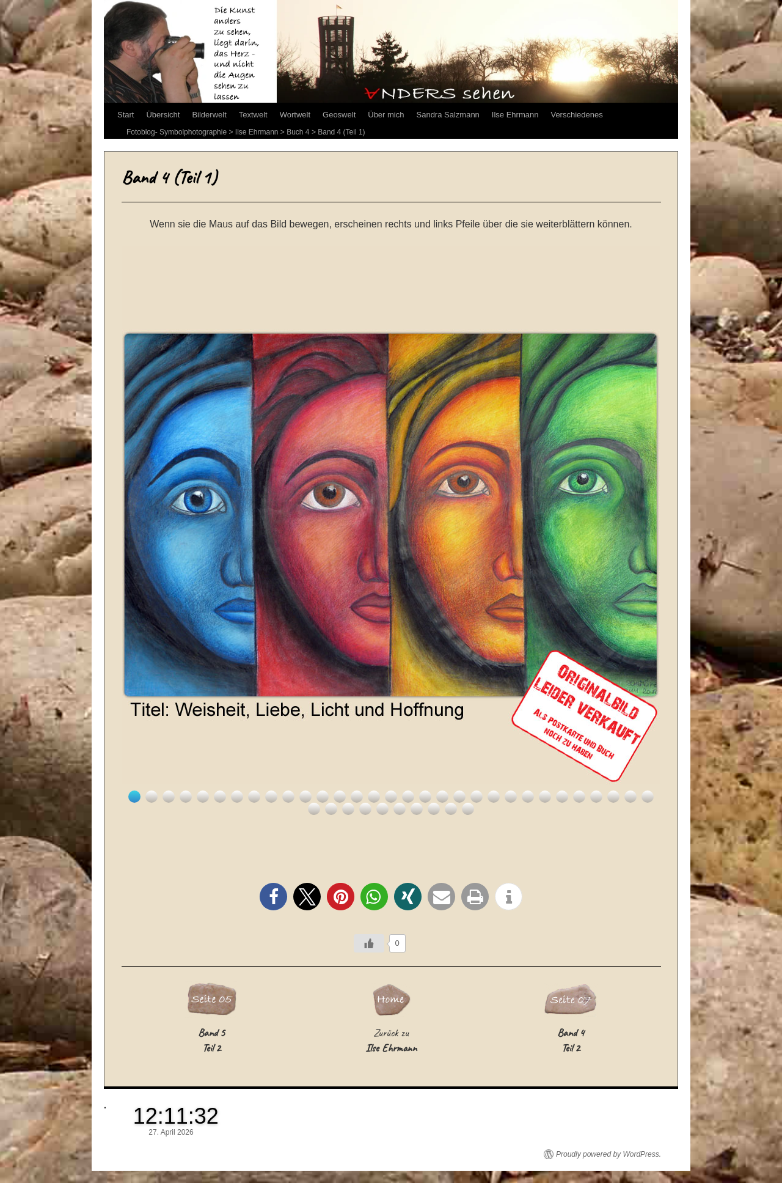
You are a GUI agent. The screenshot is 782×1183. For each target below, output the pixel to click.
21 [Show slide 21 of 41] (476, 797)
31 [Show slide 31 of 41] (647, 797)
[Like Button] (369, 943)
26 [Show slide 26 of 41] (562, 797)
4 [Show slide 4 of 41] (186, 797)
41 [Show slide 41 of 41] (468, 809)
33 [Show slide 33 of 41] (331, 809)
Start (125, 114)
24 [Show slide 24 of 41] (528, 797)
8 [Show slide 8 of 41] (254, 797)
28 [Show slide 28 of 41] (596, 797)
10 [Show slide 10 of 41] (288, 797)
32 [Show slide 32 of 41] (314, 809)
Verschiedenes (576, 114)
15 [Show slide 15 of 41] (374, 797)
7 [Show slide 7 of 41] (237, 797)
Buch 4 (298, 132)
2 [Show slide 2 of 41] (151, 797)
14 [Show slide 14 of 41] (357, 797)
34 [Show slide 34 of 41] (348, 809)
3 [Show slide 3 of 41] (169, 797)
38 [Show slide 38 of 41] (417, 809)
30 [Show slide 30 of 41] (630, 797)
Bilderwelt (209, 114)
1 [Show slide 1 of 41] (134, 797)
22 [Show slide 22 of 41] (494, 797)
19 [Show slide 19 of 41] (442, 797)
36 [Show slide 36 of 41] (382, 809)
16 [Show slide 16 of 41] (391, 797)
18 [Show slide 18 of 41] (425, 797)
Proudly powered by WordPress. (608, 1154)
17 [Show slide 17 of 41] (408, 797)
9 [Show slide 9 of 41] (271, 797)
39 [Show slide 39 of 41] (434, 809)
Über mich (386, 114)
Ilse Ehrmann (515, 114)
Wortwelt (295, 114)
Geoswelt (339, 114)
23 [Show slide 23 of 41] (511, 797)
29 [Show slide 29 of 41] (613, 797)
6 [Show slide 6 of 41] (220, 797)
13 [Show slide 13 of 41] (340, 797)
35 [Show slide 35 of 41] (365, 809)
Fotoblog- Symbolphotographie (176, 132)
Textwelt (253, 114)
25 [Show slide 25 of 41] (545, 797)
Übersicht (163, 114)
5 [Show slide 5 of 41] (203, 797)
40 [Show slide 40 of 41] (451, 809)
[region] (391, 530)
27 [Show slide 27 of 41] (579, 797)
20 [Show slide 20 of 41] (459, 797)
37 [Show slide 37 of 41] (399, 809)
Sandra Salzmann (448, 114)
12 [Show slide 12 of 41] (322, 797)
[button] (273, 896)
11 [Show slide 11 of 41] (305, 797)
